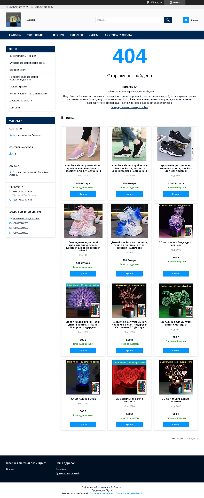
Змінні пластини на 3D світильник (28, 93)
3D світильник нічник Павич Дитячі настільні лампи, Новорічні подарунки (83, 325)
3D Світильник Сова (83, 398)
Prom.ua (118, 487)
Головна (15, 35)
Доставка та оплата (118, 35)
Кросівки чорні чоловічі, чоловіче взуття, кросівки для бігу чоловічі (176, 168)
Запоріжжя (61, 469)
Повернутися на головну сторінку (129, 107)
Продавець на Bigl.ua (102, 490)
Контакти (76, 35)
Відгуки (94, 35)
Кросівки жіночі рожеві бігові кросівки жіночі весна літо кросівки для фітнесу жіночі (83, 168)
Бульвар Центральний (68, 473)
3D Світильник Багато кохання (176, 400)
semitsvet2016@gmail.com (26, 218)
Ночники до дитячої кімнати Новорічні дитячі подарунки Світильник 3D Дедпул (129, 325)
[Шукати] (168, 20)
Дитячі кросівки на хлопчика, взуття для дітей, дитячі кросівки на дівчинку (129, 245)
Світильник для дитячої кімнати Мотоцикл (175, 323)
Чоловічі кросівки (19, 86)
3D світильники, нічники (23, 55)
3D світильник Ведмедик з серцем (176, 243)
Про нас (58, 35)
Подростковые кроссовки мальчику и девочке (24, 78)
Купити (83, 194)
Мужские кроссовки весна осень (27, 62)
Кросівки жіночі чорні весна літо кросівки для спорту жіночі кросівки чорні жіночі (129, 168)
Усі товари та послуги (183, 438)
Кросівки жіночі (18, 69)
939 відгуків (156, 2)
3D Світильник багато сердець (129, 400)
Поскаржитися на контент (102, 493)
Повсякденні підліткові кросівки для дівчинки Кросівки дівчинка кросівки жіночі (83, 246)
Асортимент (35, 35)
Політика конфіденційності (129, 493)
